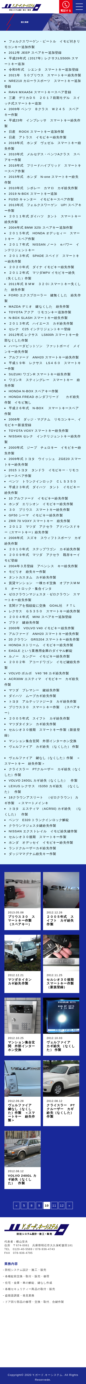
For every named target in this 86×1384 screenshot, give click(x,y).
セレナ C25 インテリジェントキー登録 (40, 329)
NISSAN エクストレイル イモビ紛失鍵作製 (43, 831)
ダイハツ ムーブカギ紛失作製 (32, 696)
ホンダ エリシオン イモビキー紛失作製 (41, 504)
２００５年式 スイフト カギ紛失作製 (39, 718)
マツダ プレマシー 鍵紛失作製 (34, 690)
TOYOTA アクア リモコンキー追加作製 (42, 312)
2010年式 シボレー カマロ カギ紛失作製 (45, 188)
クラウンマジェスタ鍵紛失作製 (32, 825)
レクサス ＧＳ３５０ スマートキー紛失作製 (44, 611)
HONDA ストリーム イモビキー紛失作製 (41, 645)
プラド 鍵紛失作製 (24, 622)
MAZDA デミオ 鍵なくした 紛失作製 (41, 306)
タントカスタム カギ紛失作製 (32, 577)
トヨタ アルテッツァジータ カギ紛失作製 (43, 701)
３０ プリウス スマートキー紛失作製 (39, 509)
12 (62, 1205)
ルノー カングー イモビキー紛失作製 (41, 656)
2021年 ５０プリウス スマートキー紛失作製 (45, 75)
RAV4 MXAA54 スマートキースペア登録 (42, 92)
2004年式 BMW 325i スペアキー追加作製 (41, 227)
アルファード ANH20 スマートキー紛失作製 (44, 357)
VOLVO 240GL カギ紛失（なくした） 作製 (43, 780)
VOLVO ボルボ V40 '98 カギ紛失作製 (39, 673)
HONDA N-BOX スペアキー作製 (34, 391)
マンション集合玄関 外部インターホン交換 (43, 741)
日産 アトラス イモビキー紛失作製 (37, 137)
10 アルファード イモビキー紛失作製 (38, 498)
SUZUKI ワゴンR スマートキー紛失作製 (40, 374)
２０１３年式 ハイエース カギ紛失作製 (41, 323)
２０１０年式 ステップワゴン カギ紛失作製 (44, 549)
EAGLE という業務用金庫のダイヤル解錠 (41, 650)
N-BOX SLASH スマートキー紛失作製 (38, 318)
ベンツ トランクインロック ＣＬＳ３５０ (43, 481)
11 (54, 1205)
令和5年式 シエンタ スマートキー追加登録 (44, 69)
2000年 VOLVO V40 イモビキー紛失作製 (42, 628)
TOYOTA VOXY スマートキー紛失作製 (39, 430)
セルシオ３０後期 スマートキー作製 (37, 837)
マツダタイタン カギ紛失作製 (32, 724)
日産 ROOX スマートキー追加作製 (36, 131)
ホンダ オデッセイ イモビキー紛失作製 (41, 842)
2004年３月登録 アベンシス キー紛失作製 (43, 566)
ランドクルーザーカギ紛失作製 (32, 848)
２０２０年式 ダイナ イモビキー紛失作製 (41, 267)
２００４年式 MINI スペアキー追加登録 (40, 617)
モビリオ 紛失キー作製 (27, 571)
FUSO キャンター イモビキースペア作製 (41, 199)
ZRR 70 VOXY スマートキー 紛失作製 (39, 521)
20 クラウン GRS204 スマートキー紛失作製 (44, 639)
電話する (65, 10)
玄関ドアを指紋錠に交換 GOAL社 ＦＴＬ (42, 605)
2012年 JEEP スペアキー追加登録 (35, 52)
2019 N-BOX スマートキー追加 (33, 193)
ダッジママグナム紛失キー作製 (32, 854)
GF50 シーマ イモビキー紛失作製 (36, 515)
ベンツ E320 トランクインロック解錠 (39, 820)
